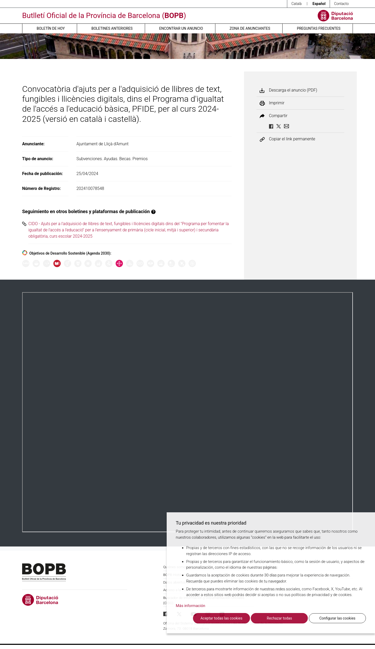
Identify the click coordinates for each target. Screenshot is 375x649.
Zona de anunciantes (250, 28)
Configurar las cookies (337, 618)
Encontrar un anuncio (181, 28)
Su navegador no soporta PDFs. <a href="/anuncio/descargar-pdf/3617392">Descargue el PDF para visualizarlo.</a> (187, 412)
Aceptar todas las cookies (221, 618)
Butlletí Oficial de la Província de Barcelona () (104, 15)
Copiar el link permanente (292, 139)
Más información (190, 605)
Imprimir (276, 103)
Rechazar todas (279, 618)
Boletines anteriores (112, 28)
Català (296, 4)
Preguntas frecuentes (318, 28)
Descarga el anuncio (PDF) (293, 90)
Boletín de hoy (51, 28)
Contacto (341, 4)
